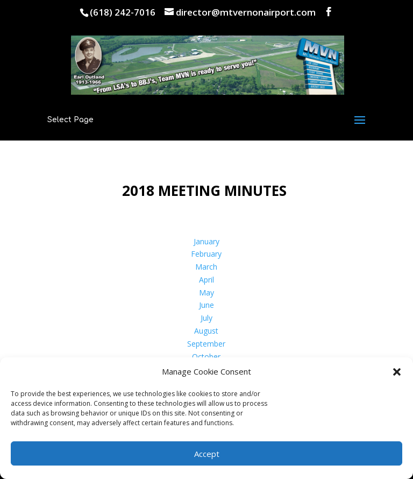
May (206, 292)
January (206, 241)
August (206, 331)
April (206, 279)
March (206, 267)
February (206, 254)
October (206, 356)
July (206, 318)
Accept (206, 453)
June (206, 305)
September (206, 344)
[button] (396, 372)
